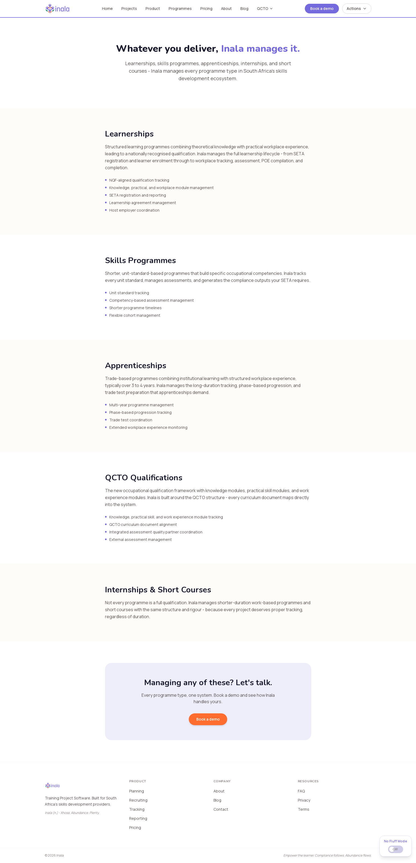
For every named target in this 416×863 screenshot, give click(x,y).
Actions (357, 8)
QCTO (265, 8)
